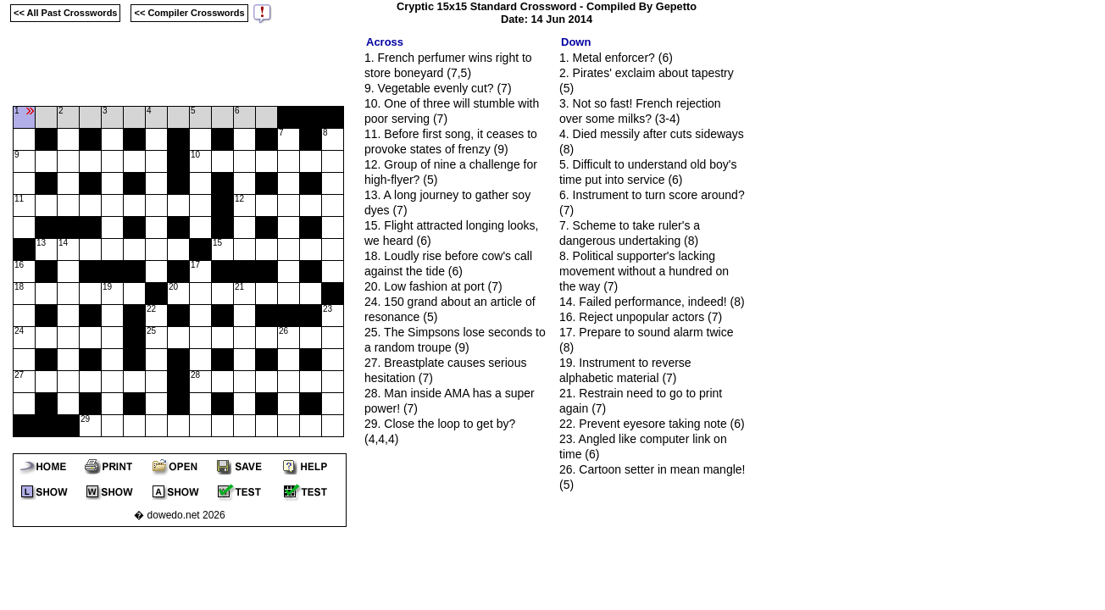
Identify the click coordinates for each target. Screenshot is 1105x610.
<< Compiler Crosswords (189, 13)
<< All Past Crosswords (65, 13)
